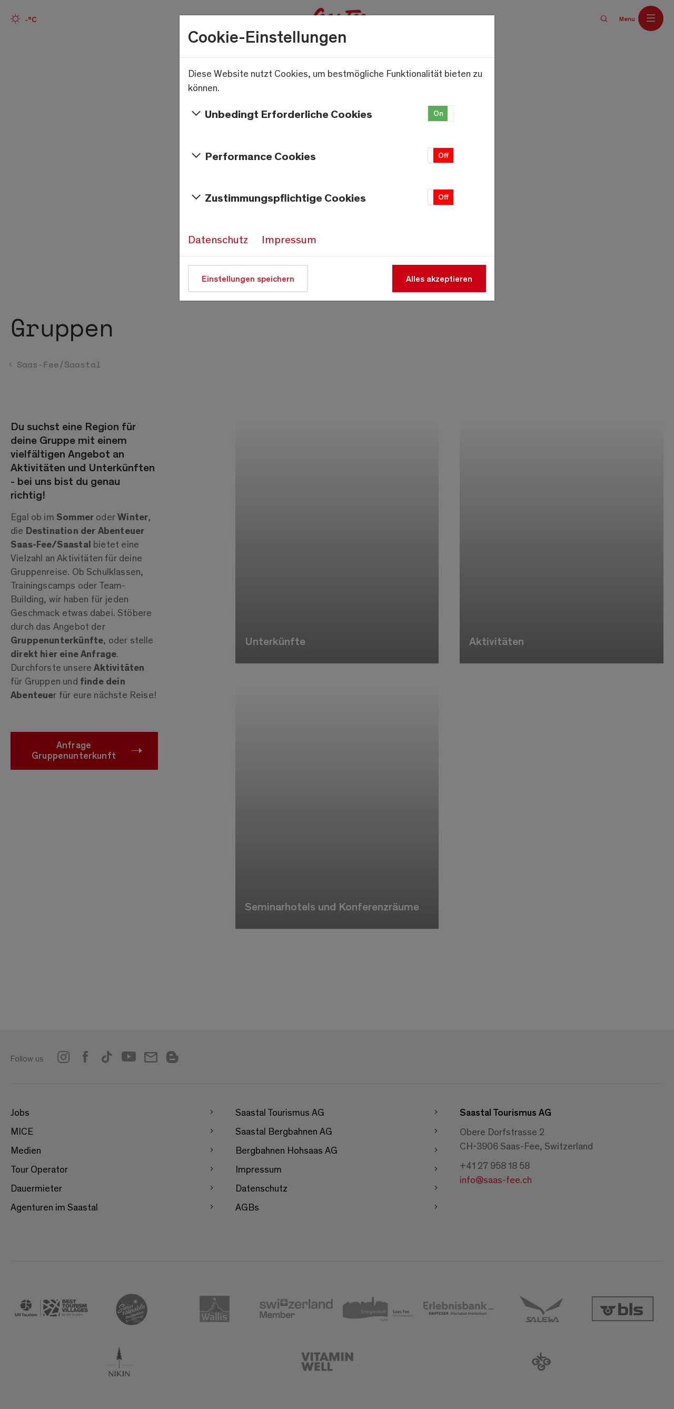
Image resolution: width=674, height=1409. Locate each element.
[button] (441, 113)
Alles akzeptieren (439, 278)
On (438, 113)
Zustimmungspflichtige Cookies (277, 197)
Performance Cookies (252, 155)
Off (443, 155)
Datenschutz (218, 239)
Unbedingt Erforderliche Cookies (280, 113)
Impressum (289, 239)
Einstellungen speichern (248, 278)
